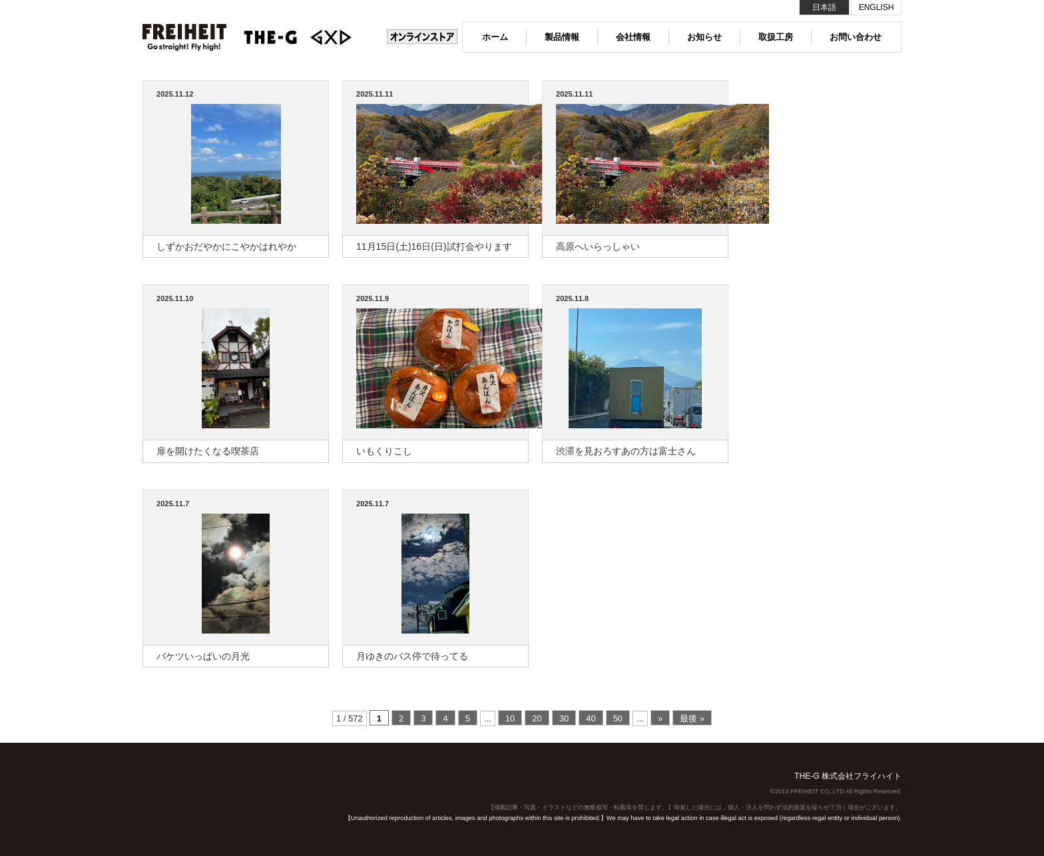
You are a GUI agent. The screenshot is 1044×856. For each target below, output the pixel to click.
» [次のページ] (660, 718)
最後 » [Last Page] (692, 718)
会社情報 (633, 37)
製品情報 (562, 37)
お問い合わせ (856, 37)
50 (618, 718)
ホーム (495, 37)
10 (510, 718)
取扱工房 (775, 37)
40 (590, 718)
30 (564, 718)
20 (536, 718)
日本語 (824, 7)
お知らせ (704, 37)
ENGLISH (876, 7)
